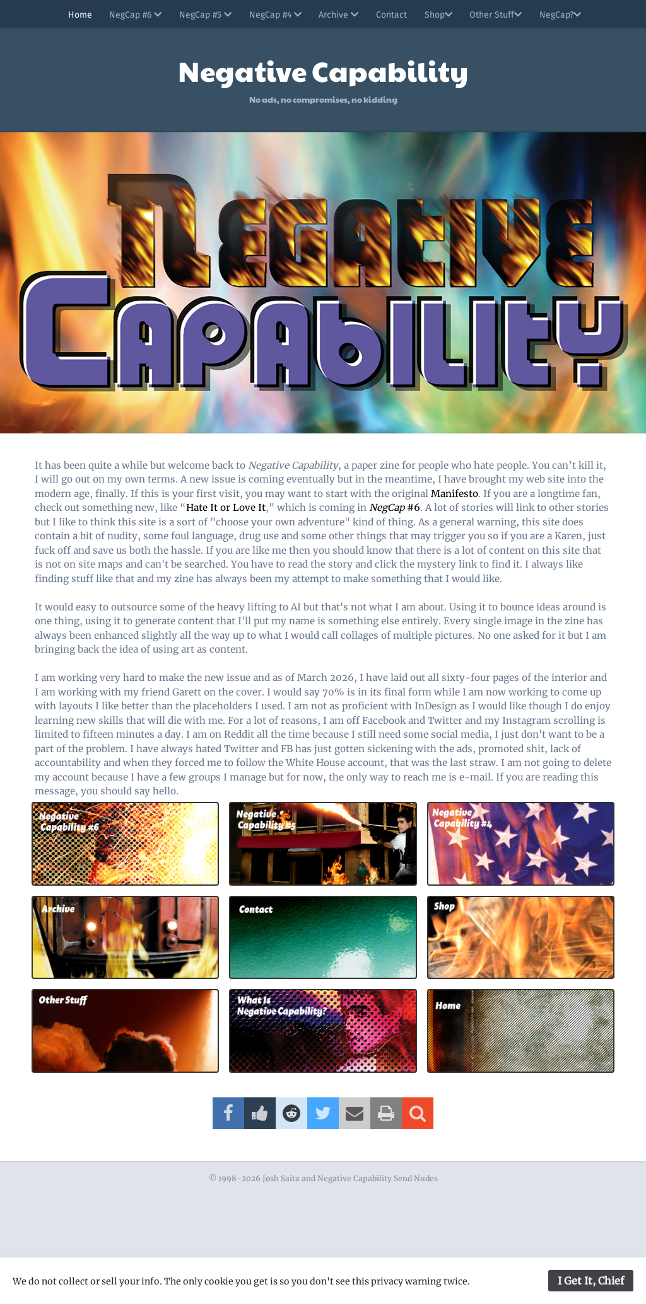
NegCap (386, 507)
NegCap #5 (201, 14)
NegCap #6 (129, 14)
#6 (412, 507)
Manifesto (454, 494)
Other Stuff (499, 14)
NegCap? (564, 14)
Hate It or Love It (226, 507)
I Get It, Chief (591, 1280)
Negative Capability (323, 70)
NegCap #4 (272, 14)
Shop (440, 14)
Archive (337, 14)
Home (73, 14)
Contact (391, 14)
